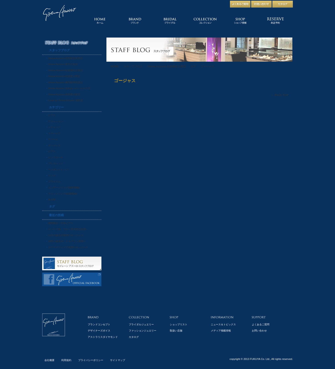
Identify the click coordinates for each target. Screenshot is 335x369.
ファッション (55, 121)
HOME (115, 66)
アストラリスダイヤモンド (103, 337)
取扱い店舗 (176, 330)
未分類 (52, 199)
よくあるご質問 (260, 324)
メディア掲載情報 (221, 330)
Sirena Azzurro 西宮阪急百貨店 (65, 58)
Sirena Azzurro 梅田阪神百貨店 (65, 82)
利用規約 (66, 360)
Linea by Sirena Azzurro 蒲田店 (65, 100)
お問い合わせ (259, 330)
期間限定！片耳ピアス (60, 223)
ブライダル (54, 181)
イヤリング (54, 127)
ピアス (52, 115)
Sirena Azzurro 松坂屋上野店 (64, 76)
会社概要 (49, 360)
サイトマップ (117, 360)
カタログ (134, 337)
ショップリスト (178, 324)
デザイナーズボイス (99, 330)
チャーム (53, 139)
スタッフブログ (133, 66)
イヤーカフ (54, 133)
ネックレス (54, 145)
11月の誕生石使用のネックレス (65, 235)
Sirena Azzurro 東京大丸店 (63, 64)
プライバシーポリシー (90, 360)
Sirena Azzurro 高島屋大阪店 (64, 94)
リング (52, 175)
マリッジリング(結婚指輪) (62, 193)
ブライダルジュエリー (141, 324)
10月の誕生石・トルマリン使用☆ (67, 241)
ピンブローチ (55, 157)
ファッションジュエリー (142, 330)
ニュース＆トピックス (223, 324)
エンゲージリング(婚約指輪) (64, 187)
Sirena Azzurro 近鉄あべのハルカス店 (69, 88)
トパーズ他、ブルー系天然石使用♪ (67, 229)
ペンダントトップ (58, 169)
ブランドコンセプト (99, 324)
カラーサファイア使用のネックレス (68, 247)
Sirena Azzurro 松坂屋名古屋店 (166, 66)
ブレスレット (55, 163)
